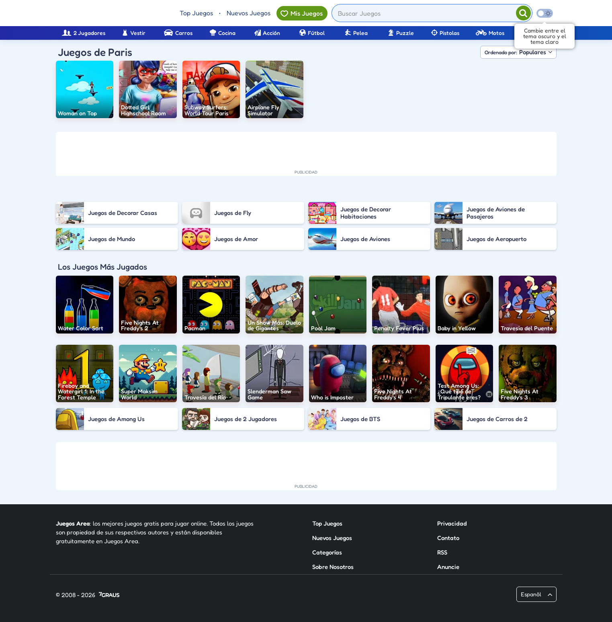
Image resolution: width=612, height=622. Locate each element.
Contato (448, 538)
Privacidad (452, 523)
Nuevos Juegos (248, 13)
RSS (442, 552)
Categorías (327, 552)
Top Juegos (196, 13)
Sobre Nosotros (333, 567)
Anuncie (448, 567)
